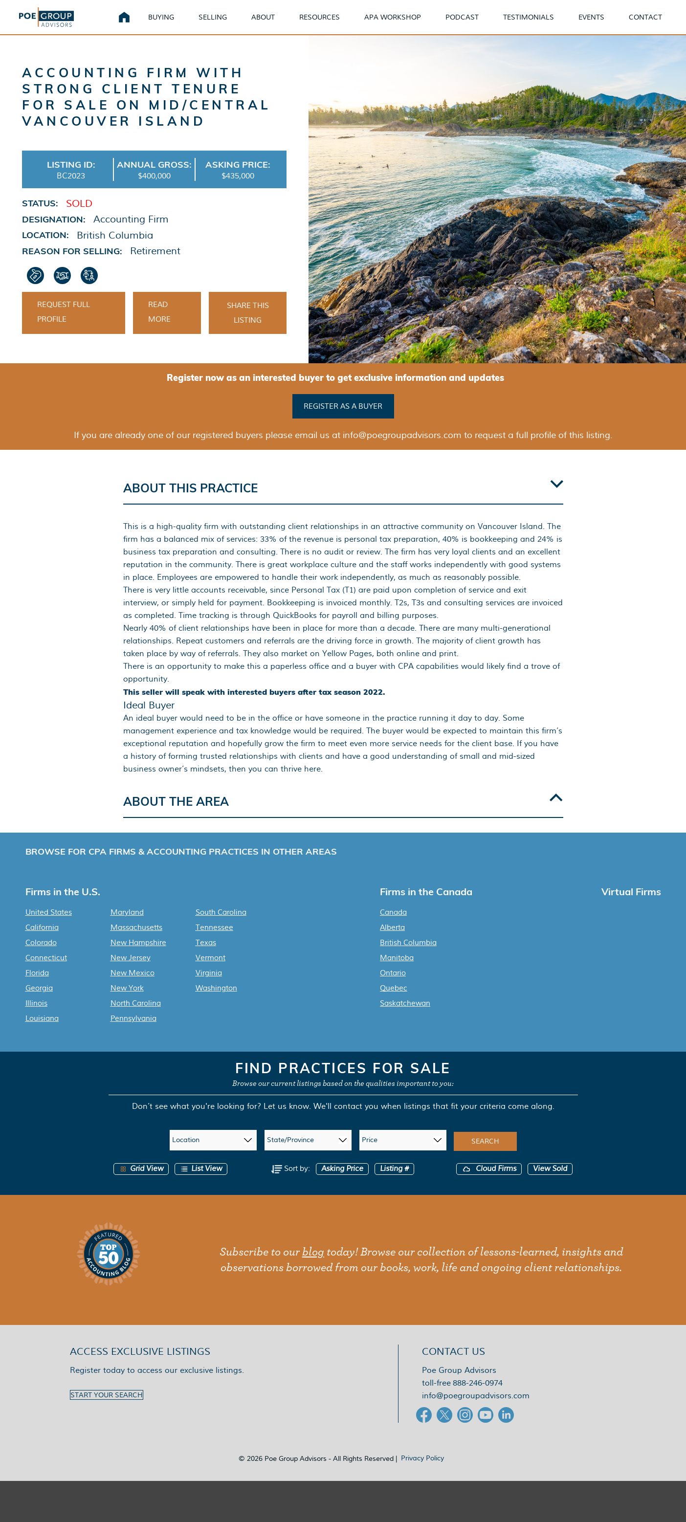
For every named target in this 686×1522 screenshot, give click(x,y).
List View (201, 1180)
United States (48, 924)
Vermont (210, 969)
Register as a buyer (343, 419)
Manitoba (397, 969)
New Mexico (133, 984)
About (275, 24)
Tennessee (214, 939)
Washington (216, 999)
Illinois (36, 1015)
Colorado (41, 954)
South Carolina (221, 924)
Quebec (393, 999)
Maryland (127, 924)
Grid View (141, 1180)
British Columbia (408, 954)
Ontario (393, 984)
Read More (159, 327)
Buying (173, 24)
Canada (393, 924)
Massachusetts (136, 939)
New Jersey (131, 969)
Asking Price (342, 1180)
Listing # (394, 1180)
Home (136, 24)
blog (313, 1264)
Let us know (286, 1118)
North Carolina (136, 1015)
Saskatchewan (405, 1015)
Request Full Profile (63, 327)
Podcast (473, 24)
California (42, 939)
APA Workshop (404, 24)
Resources (331, 24)
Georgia (39, 999)
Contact (657, 24)
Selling (224, 24)
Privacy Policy (422, 1470)
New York (127, 999)
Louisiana (42, 1030)
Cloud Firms (489, 1180)
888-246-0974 (478, 1394)
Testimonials (540, 24)
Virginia (209, 984)
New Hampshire (138, 954)
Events (603, 24)
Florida (37, 984)
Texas (206, 954)
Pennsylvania (133, 1030)
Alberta (392, 939)
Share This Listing (248, 328)
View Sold (550, 1180)
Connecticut (46, 969)
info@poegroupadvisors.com (476, 1407)
